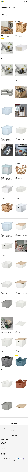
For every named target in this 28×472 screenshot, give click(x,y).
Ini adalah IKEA (3, 447)
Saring (25, 14)
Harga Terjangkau (3, 453)
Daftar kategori (3, 454)
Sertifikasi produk (3, 455)
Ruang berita (2, 449)
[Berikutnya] (16, 18)
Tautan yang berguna (4, 439)
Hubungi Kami (2, 444)
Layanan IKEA (2, 450)
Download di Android (14, 435)
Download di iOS (14, 433)
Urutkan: (3, 14)
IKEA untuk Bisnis (3, 443)
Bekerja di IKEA (3, 448)
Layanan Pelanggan (3, 442)
